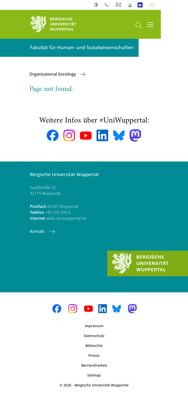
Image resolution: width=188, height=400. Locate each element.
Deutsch (153, 5)
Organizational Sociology (53, 74)
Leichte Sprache (141, 5)
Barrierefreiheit (94, 365)
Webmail (119, 5)
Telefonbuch (108, 5)
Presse (94, 355)
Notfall (130, 5)
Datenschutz (94, 335)
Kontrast (97, 5)
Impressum (94, 325)
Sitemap (94, 375)
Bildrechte (94, 345)
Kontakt (38, 231)
